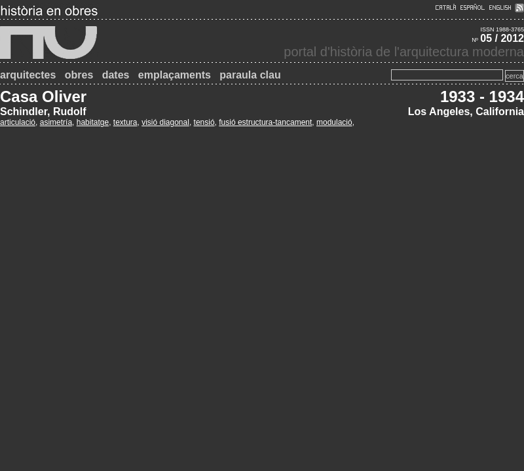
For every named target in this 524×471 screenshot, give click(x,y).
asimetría (56, 122)
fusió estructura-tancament (265, 122)
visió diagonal (165, 122)
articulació (17, 122)
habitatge (93, 122)
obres (79, 74)
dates (116, 74)
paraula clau (249, 74)
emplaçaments (174, 74)
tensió (204, 122)
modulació (334, 122)
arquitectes (28, 74)
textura (125, 122)
